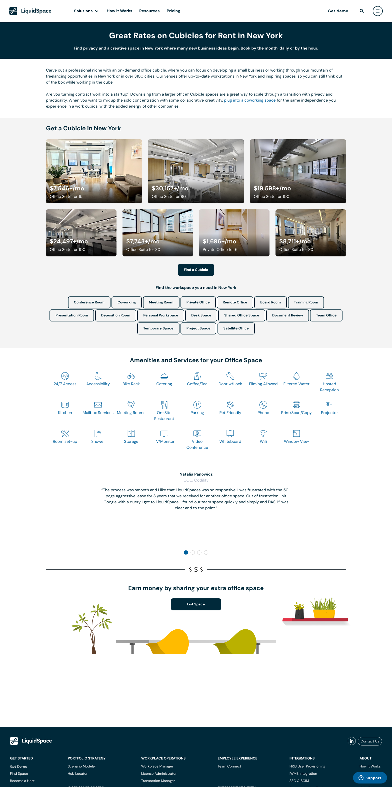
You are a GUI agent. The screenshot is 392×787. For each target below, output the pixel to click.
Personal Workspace (160, 315)
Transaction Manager (158, 781)
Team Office (326, 315)
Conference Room (89, 302)
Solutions (83, 11)
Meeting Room (161, 302)
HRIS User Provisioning (308, 766)
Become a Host (22, 781)
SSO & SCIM (299, 781)
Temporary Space (158, 328)
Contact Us (369, 741)
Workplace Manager (157, 766)
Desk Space (201, 315)
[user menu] (378, 11)
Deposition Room (115, 315)
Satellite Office (236, 328)
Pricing (173, 11)
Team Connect (229, 766)
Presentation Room (72, 315)
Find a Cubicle (196, 270)
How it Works (119, 11)
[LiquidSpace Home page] (30, 11)
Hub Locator (78, 773)
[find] (362, 11)
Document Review (287, 315)
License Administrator (159, 773)
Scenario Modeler (82, 766)
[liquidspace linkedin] (352, 741)
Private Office (198, 302)
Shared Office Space (241, 315)
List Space (196, 604)
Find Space (19, 773)
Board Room (270, 302)
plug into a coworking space (250, 100)
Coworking (127, 302)
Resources (149, 11)
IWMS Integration (303, 773)
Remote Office (235, 302)
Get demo (338, 11)
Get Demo (18, 766)
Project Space (198, 328)
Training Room (306, 302)
